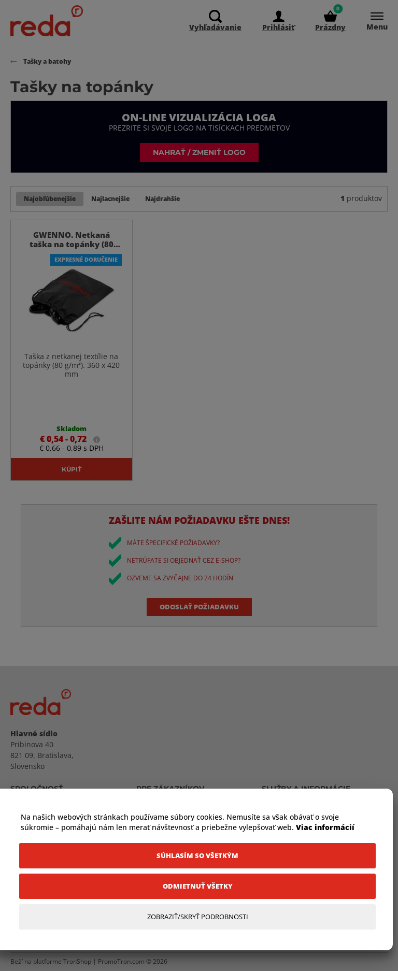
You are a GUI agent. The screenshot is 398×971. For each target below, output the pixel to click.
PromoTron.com (121, 962)
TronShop (77, 962)
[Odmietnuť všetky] (197, 886)
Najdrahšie (162, 198)
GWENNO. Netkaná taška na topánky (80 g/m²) (71, 244)
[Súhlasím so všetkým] (197, 855)
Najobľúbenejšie (50, 198)
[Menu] (372, 21)
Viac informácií (325, 827)
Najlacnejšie (110, 198)
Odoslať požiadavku (199, 606)
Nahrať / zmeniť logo (199, 152)
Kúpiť (71, 469)
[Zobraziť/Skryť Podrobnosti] (197, 917)
